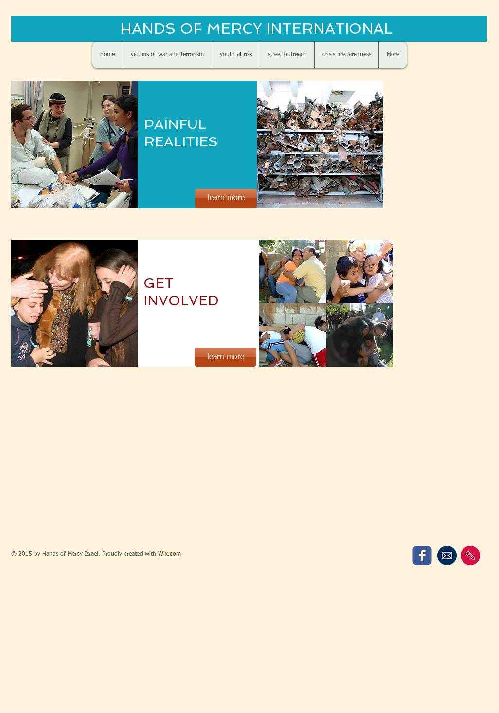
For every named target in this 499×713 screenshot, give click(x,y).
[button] (320, 144)
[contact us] (470, 555)
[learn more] (226, 198)
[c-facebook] (422, 555)
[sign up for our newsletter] (447, 555)
